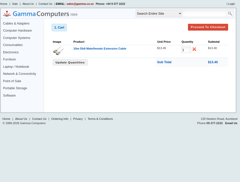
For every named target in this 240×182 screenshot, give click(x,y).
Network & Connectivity (19, 74)
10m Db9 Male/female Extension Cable (100, 48)
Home (3, 3)
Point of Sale (12, 81)
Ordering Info (59, 118)
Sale (15, 3)
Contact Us (45, 3)
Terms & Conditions (100, 118)
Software (9, 95)
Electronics (11, 52)
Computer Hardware (17, 30)
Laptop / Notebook (16, 67)
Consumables (12, 45)
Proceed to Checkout (208, 27)
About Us (28, 3)
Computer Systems (16, 38)
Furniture (9, 59)
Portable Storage (15, 88)
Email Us (231, 123)
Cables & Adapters (16, 23)
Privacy (78, 118)
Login (231, 3)
